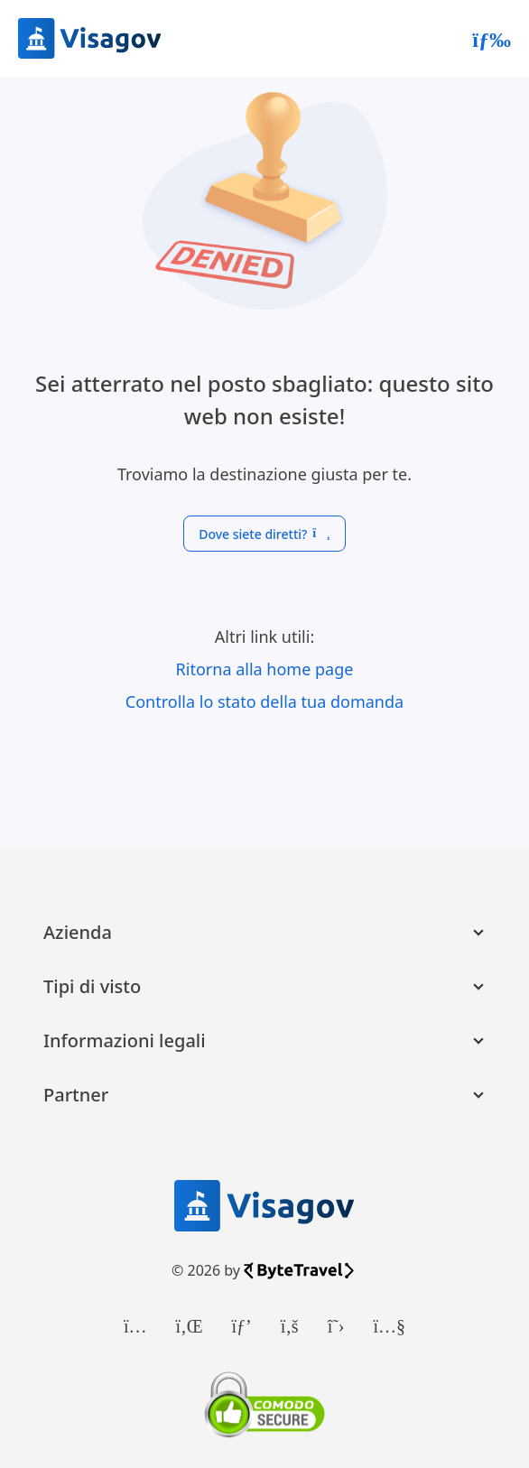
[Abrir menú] (491, 39)
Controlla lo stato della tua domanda (264, 701)
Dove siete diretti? (264, 534)
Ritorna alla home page (265, 669)
